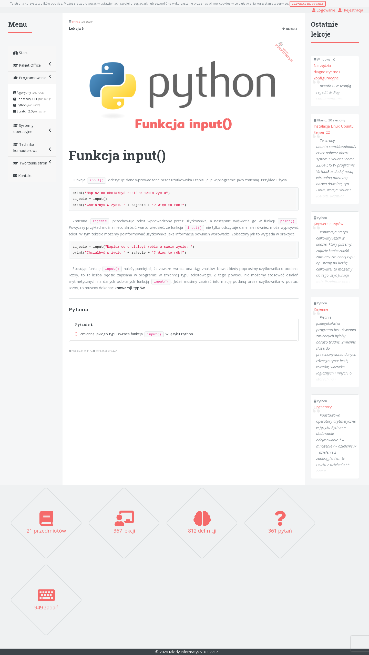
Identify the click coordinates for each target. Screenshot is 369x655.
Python (26, 105)
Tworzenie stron (32, 162)
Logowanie (323, 10)
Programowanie (32, 77)
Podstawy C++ (31, 99)
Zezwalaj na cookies (308, 3)
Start (20, 52)
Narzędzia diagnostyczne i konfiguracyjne (327, 71)
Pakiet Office (32, 65)
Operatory (323, 406)
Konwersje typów (328, 223)
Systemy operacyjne (32, 128)
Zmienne (289, 28)
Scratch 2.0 (29, 111)
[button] (76, 333)
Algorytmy (28, 92)
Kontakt (22, 175)
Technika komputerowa (32, 147)
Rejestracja (350, 10)
